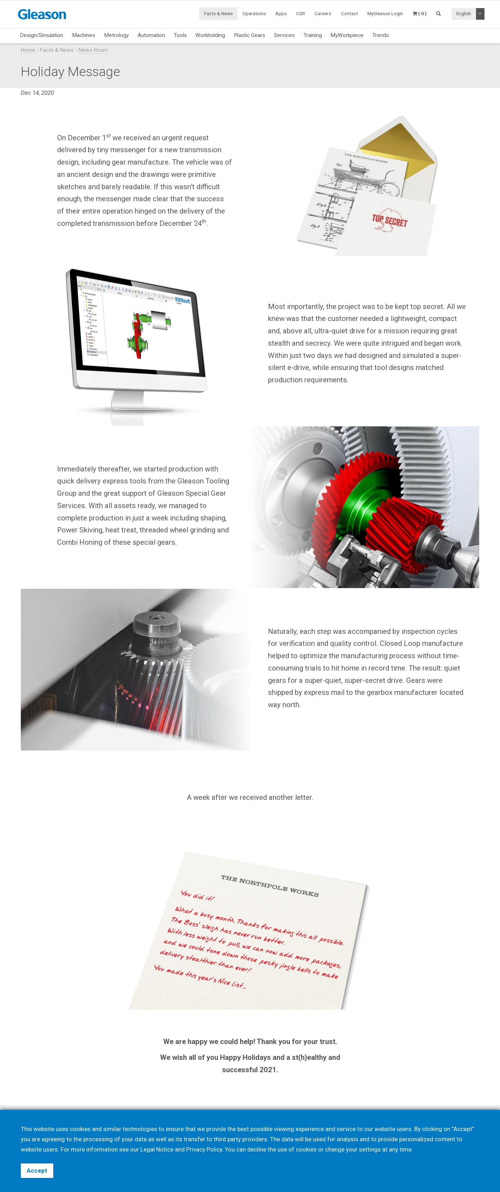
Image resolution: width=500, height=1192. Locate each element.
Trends (380, 35)
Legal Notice (156, 1149)
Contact (349, 13)
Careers (323, 13)
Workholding (210, 35)
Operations (254, 13)
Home (28, 50)
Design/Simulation (41, 35)
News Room (93, 50)
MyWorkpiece (347, 35)
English (463, 13)
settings (370, 1149)
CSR (300, 13)
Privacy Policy (204, 1149)
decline (256, 1149)
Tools (180, 35)
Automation (151, 35)
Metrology (116, 35)
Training (313, 35)
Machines (83, 35)
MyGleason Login (385, 13)
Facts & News (218, 13)
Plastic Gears (249, 35)
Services (284, 35)
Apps (281, 13)
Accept (37, 1170)
